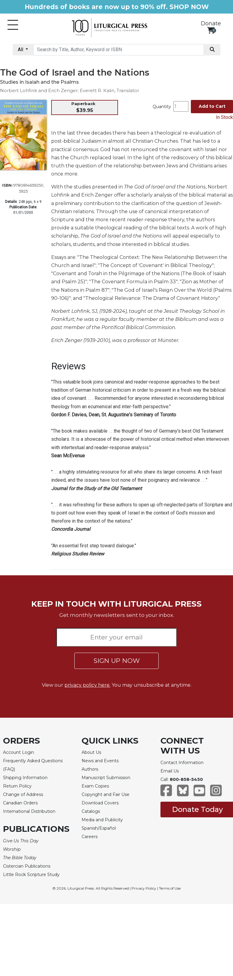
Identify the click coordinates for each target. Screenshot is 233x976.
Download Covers (100, 803)
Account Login (18, 752)
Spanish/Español (99, 828)
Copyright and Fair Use (105, 794)
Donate (211, 23)
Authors (90, 769)
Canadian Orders (20, 803)
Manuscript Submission (106, 777)
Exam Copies (95, 786)
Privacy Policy (144, 888)
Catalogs (91, 811)
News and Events (100, 760)
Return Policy (17, 786)
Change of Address (23, 794)
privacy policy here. (87, 685)
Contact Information (181, 762)
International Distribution (29, 811)
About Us (91, 752)
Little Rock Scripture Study (31, 874)
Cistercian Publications (26, 866)
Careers (90, 836)
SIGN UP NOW (117, 660)
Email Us (169, 771)
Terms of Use (170, 888)
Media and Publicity (102, 819)
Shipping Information (25, 777)
